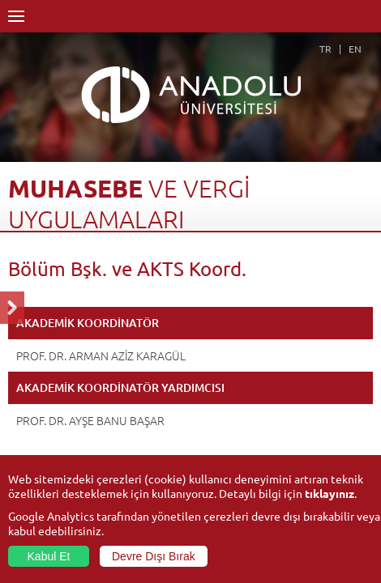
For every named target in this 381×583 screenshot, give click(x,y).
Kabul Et (49, 556)
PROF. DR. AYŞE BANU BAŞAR (90, 420)
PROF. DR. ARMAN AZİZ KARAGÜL (101, 355)
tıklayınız (329, 493)
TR (325, 48)
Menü (16, 16)
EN (355, 48)
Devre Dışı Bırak (153, 556)
